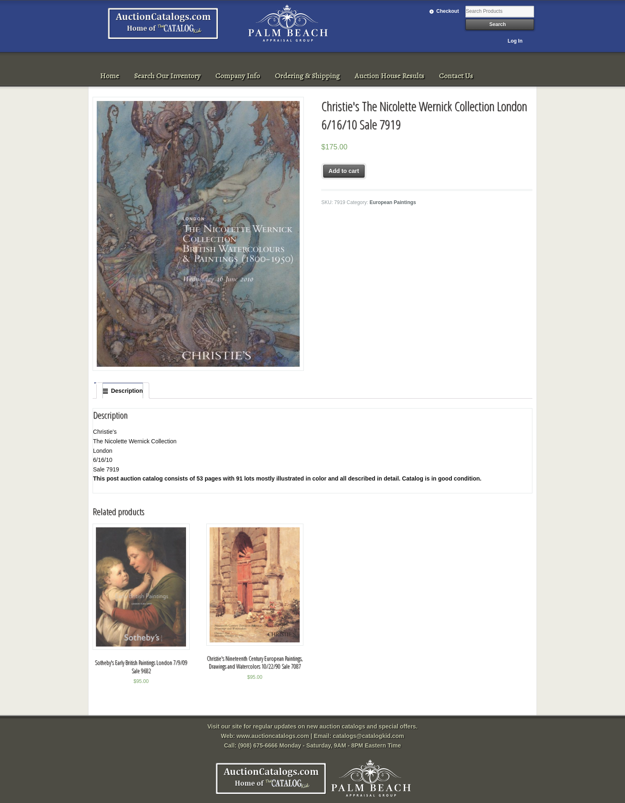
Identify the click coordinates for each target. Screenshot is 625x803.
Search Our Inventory (167, 76)
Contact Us (456, 76)
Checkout (448, 11)
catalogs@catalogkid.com (368, 736)
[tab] (122, 390)
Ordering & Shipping (307, 76)
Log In (515, 41)
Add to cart (344, 171)
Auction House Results (389, 76)
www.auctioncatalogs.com (272, 736)
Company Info (237, 76)
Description (127, 390)
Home (109, 76)
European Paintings (393, 202)
